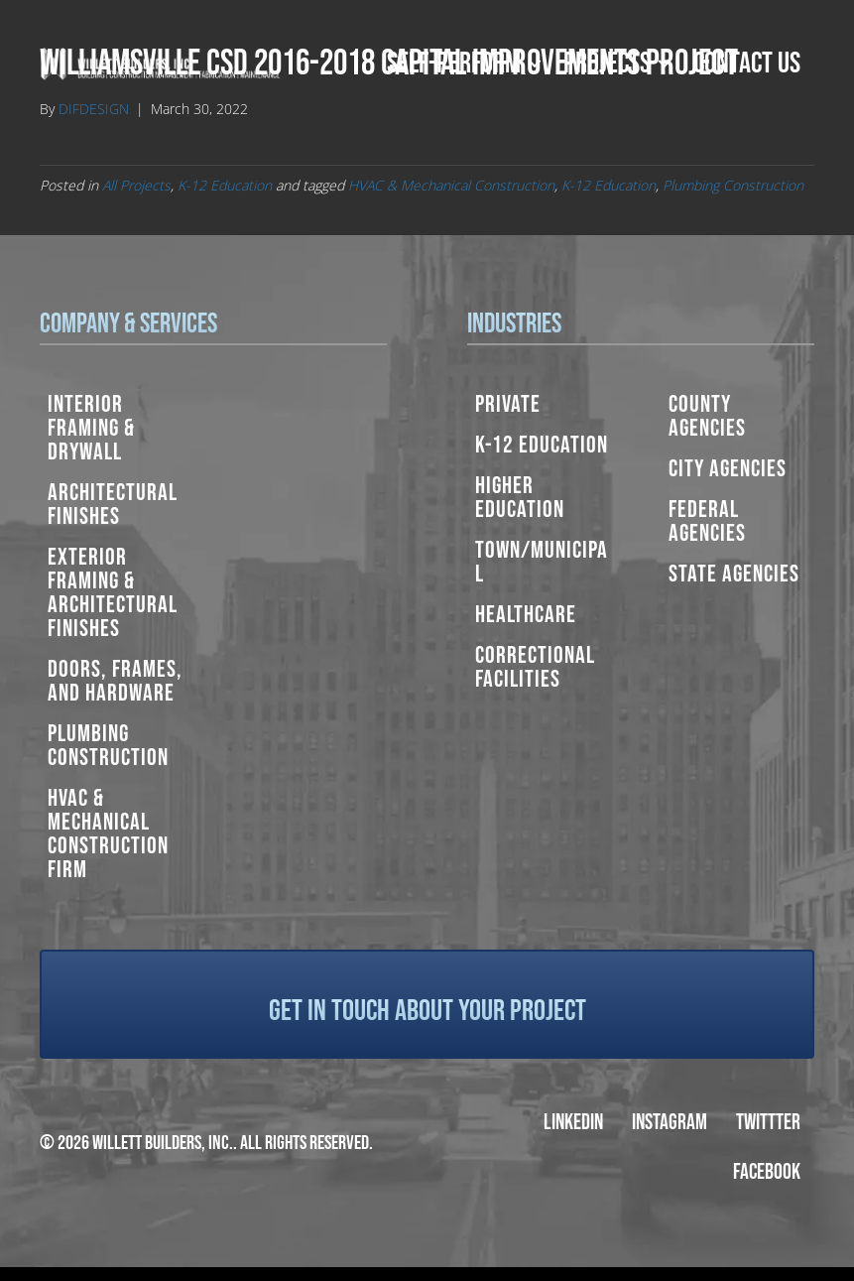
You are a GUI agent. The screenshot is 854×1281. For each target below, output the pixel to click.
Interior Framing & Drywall (91, 428)
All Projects (136, 185)
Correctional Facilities (535, 667)
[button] (535, 63)
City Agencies (728, 468)
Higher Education (519, 497)
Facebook (766, 1172)
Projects (607, 63)
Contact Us (746, 63)
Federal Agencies (707, 521)
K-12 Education (225, 185)
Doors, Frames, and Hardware (115, 681)
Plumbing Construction (733, 185)
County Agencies (707, 416)
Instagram (669, 1122)
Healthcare (525, 614)
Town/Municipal (541, 562)
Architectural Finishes (113, 504)
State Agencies (734, 574)
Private (508, 404)
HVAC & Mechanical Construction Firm (108, 834)
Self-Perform (454, 63)
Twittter (768, 1122)
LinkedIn (573, 1122)
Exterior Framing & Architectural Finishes (113, 593)
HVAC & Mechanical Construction (451, 185)
